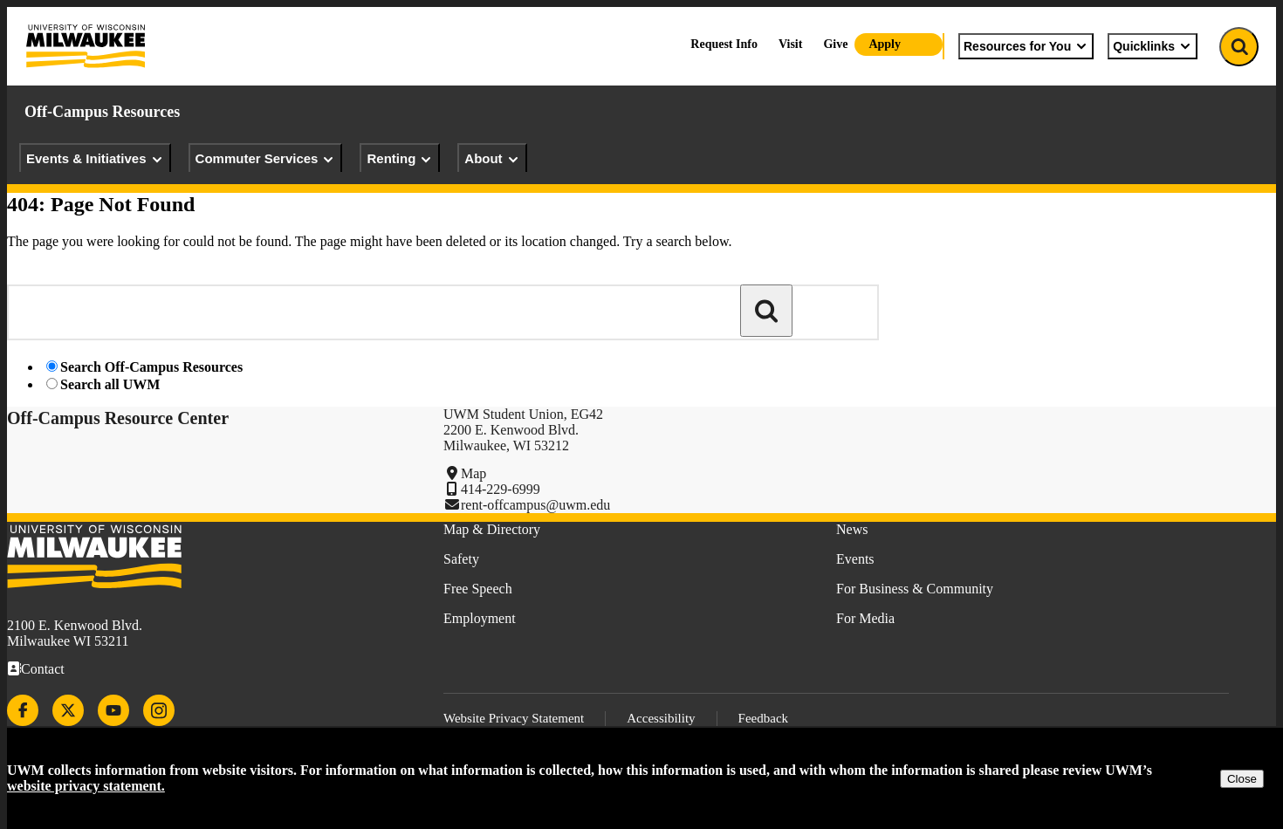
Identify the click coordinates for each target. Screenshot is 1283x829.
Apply (884, 44)
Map (473, 473)
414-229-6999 (500, 489)
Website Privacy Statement (513, 718)
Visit (790, 44)
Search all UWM (110, 384)
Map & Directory (491, 529)
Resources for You (1026, 46)
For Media (865, 618)
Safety (461, 559)
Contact (43, 668)
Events (855, 559)
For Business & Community (914, 588)
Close (1242, 778)
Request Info (724, 44)
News (852, 529)
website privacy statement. (86, 785)
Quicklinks (1152, 46)
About (491, 159)
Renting (400, 159)
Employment (479, 618)
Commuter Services (266, 159)
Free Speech (477, 588)
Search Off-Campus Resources (151, 367)
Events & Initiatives (95, 159)
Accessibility (661, 718)
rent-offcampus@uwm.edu (535, 504)
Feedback (763, 718)
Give (835, 44)
